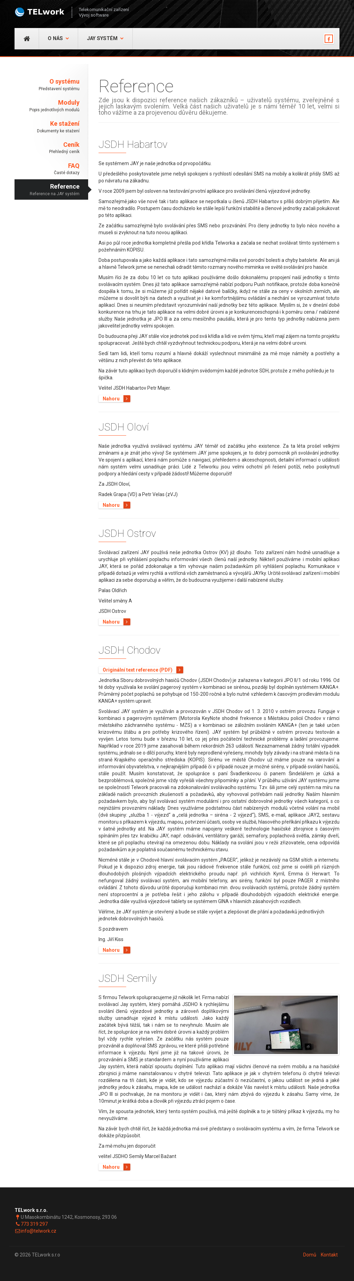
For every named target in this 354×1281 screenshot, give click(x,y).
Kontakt (329, 1255)
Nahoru (116, 398)
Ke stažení (47, 127)
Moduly (47, 106)
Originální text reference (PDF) (143, 669)
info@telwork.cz (38, 1231)
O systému (47, 85)
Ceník (47, 148)
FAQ (47, 169)
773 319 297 (34, 1224)
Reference (47, 190)
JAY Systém (105, 38)
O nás (58, 38)
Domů (309, 1255)
